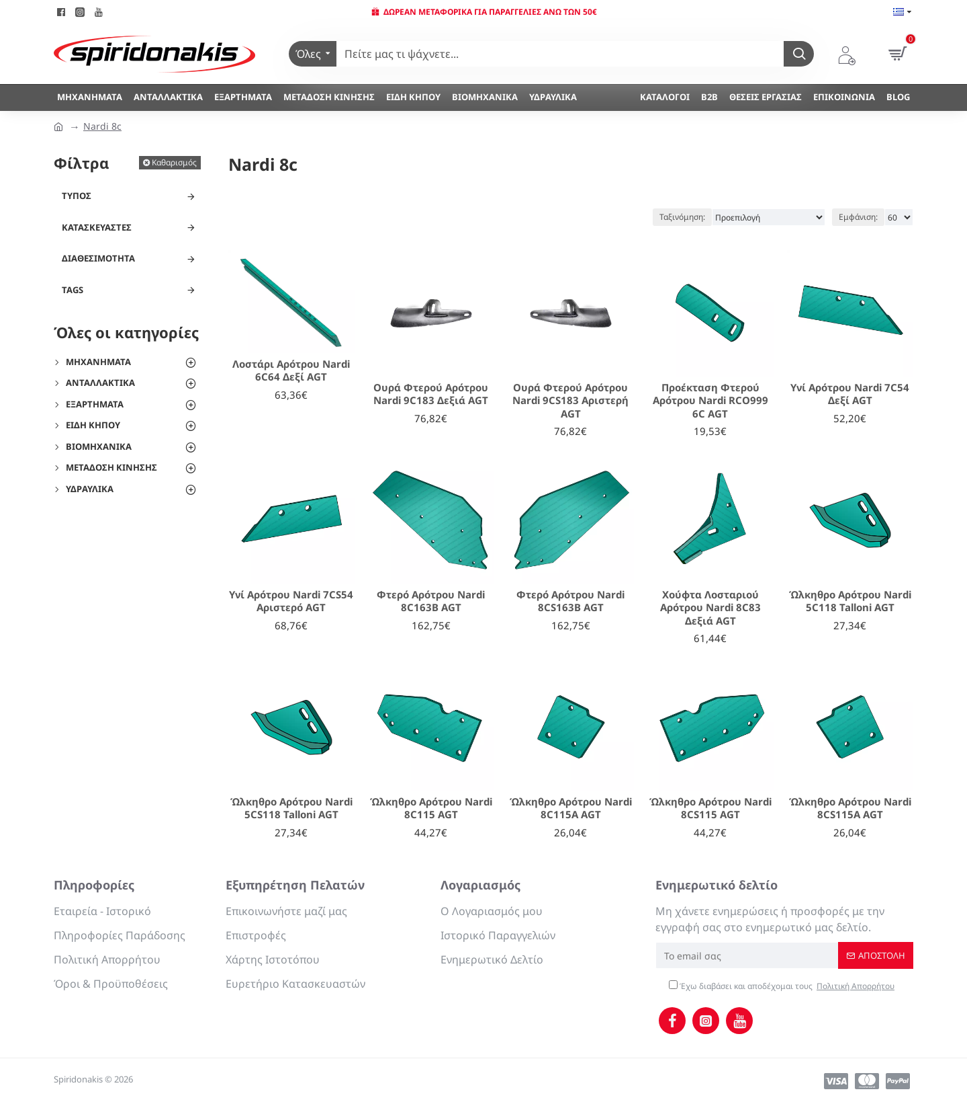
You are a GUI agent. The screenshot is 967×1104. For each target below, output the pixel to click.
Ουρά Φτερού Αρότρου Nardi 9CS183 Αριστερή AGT (570, 400)
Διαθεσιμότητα (98, 258)
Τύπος (76, 196)
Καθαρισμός (174, 162)
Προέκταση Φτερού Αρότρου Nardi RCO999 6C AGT (710, 400)
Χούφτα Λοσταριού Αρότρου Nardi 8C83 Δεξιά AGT (710, 607)
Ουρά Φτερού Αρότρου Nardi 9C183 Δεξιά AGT (430, 394)
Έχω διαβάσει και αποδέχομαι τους (782, 986)
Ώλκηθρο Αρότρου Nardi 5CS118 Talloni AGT (291, 808)
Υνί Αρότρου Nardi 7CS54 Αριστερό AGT (291, 601)
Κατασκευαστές (97, 227)
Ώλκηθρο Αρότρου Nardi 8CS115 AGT (710, 808)
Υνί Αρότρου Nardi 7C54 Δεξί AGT (849, 394)
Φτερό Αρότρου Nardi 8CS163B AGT (570, 601)
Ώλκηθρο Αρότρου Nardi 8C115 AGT (431, 808)
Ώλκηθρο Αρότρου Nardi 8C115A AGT (571, 808)
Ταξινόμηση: (682, 217)
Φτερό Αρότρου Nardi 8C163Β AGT (431, 601)
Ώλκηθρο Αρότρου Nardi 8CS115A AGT (850, 808)
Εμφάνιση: (858, 217)
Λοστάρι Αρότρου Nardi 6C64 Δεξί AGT (291, 371)
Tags (72, 290)
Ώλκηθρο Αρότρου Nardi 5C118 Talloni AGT (850, 601)
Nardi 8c (102, 126)
